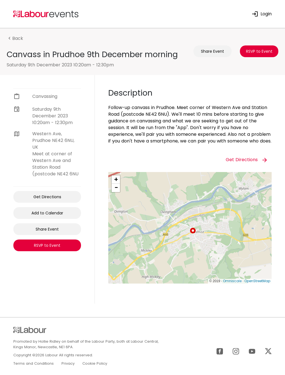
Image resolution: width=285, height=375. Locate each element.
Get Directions (47, 197)
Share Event (212, 51)
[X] (268, 351)
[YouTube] (252, 351)
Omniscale (232, 281)
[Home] (46, 13)
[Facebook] (220, 351)
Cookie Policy (94, 363)
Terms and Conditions (33, 363)
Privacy (68, 363)
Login (262, 14)
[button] (193, 230)
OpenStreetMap (257, 281)
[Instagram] (236, 351)
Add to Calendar (47, 213)
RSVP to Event (259, 51)
